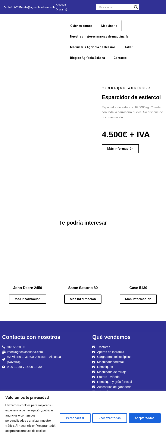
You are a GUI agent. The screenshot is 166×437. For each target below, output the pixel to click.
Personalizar (75, 418)
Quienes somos (81, 26)
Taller (128, 47)
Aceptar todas (144, 418)
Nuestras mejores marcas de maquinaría (99, 36)
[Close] (163, 393)
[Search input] (115, 7)
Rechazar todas (109, 418)
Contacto (120, 58)
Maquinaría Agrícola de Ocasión (93, 47)
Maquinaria (109, 26)
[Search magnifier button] (136, 7)
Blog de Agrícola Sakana (87, 58)
